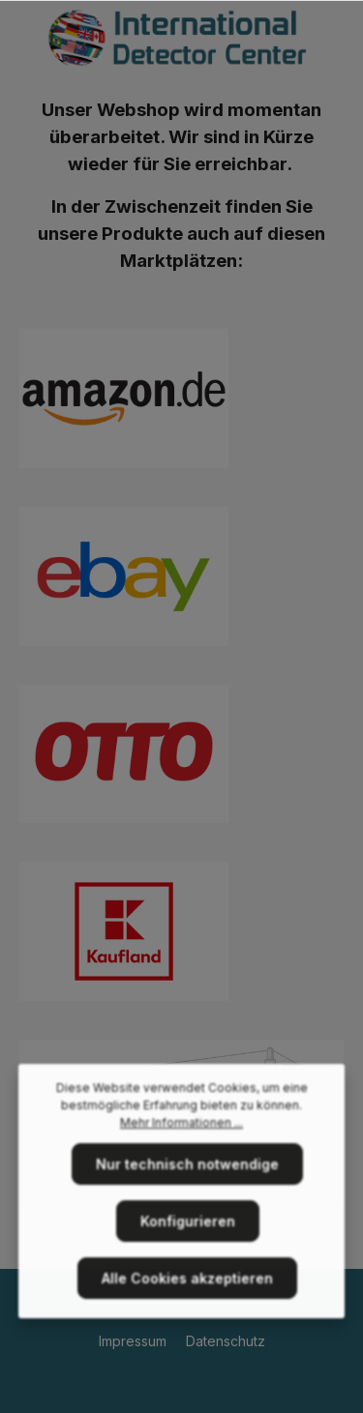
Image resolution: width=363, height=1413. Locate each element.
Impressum (134, 1341)
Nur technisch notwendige (187, 1169)
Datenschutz (225, 1341)
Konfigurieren (187, 1226)
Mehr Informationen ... (181, 1127)
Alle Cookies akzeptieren (187, 1283)
